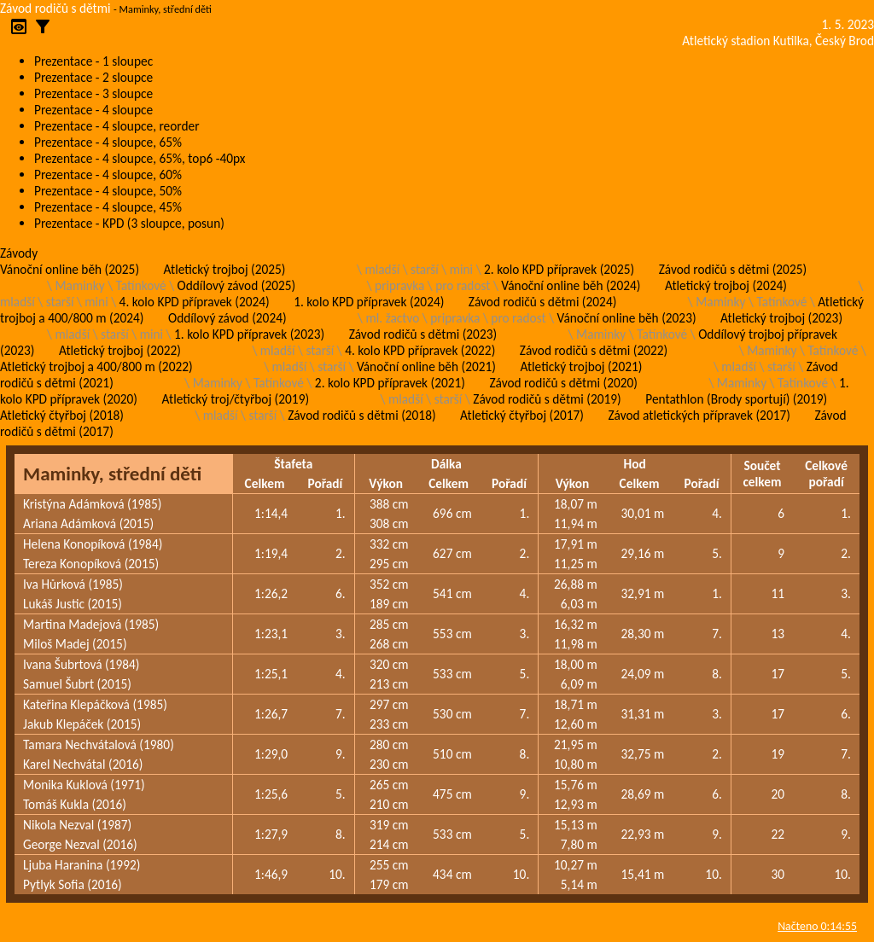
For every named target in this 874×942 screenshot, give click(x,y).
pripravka (399, 285)
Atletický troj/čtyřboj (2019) (235, 399)
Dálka (446, 464)
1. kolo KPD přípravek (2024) (369, 302)
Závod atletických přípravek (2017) (699, 415)
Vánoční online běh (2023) (626, 318)
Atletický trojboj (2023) (781, 318)
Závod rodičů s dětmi (55, 8)
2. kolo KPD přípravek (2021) (390, 383)
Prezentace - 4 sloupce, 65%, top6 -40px (139, 158)
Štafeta (293, 464)
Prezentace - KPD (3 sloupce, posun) (129, 223)
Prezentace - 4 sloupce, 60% (108, 174)
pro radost (462, 285)
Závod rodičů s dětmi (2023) (423, 334)
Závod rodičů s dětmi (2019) (547, 399)
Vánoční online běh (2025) (69, 269)
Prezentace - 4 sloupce (93, 110)
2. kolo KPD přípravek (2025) (559, 269)
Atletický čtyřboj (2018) (62, 415)
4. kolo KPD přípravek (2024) (194, 302)
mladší (381, 269)
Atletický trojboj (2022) (120, 350)
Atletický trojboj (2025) (225, 269)
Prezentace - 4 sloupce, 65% (108, 142)
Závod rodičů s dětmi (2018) (361, 415)
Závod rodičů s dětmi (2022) (593, 350)
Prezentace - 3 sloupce (93, 93)
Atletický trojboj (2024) (726, 285)
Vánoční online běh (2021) (426, 366)
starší (425, 269)
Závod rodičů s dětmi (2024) (542, 302)
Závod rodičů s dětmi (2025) (733, 269)
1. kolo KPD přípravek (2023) (249, 334)
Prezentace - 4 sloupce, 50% (108, 191)
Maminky (79, 285)
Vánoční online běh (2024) (570, 285)
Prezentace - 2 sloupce (93, 77)
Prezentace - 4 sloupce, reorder (117, 126)
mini (461, 269)
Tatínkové (141, 285)
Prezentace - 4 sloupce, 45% (108, 207)
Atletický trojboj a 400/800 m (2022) (96, 366)
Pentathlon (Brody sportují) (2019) (736, 399)
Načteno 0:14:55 (817, 926)
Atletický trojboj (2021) (581, 366)
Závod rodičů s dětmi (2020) (563, 383)
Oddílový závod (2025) (237, 285)
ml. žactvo (393, 318)
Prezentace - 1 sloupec (93, 61)
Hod (634, 464)
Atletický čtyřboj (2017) (522, 415)
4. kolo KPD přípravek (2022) (420, 350)
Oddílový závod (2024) (227, 318)
